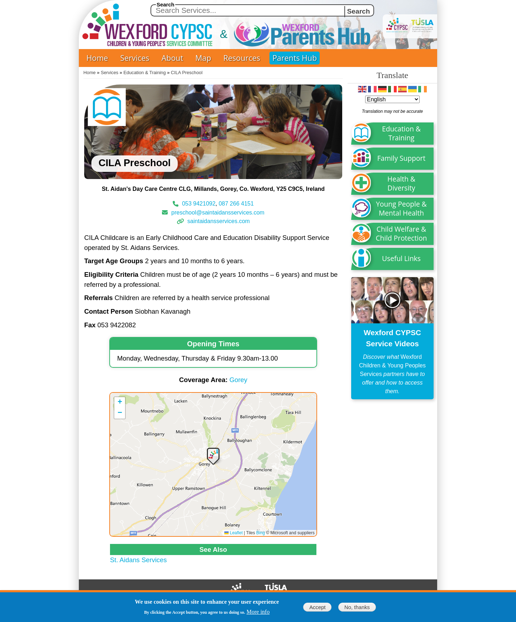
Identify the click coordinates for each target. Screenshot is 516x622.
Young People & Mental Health (401, 208)
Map (203, 58)
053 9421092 (198, 204)
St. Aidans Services (138, 560)
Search (166, 5)
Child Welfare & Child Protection (401, 233)
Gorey (238, 380)
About (172, 58)
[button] (213, 455)
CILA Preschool (186, 72)
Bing (260, 532)
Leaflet (233, 532)
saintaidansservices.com (218, 221)
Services (134, 58)
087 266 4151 (236, 204)
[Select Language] (392, 99)
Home (97, 58)
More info (258, 612)
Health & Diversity (401, 183)
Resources (241, 58)
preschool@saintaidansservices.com (217, 212)
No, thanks (357, 607)
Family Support (401, 158)
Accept (317, 607)
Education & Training (145, 72)
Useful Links (401, 258)
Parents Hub (294, 58)
